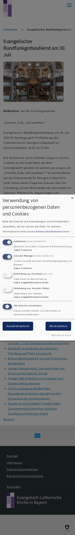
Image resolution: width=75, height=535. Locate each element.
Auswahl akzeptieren (17, 326)
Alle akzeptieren (58, 326)
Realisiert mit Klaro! (61, 335)
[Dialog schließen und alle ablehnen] (72, 196)
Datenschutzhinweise (49, 231)
